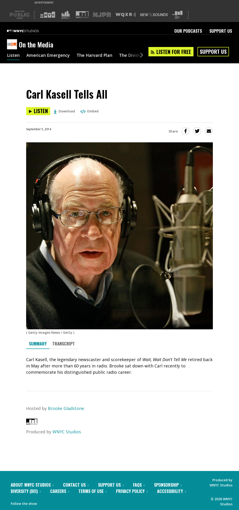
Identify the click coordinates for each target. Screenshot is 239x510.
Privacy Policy (132, 491)
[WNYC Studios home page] (28, 31)
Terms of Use (92, 491)
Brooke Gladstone (66, 408)
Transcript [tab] (63, 344)
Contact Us (76, 485)
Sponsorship (168, 485)
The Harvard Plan (94, 56)
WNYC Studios (67, 432)
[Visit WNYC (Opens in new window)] (47, 15)
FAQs (139, 485)
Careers (59, 491)
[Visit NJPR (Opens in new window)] (102, 14)
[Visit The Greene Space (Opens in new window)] (177, 15)
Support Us (220, 31)
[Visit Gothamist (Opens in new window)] (65, 15)
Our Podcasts (188, 31)
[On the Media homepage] (13, 44)
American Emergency (48, 56)
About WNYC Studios (32, 485)
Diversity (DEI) (26, 491)
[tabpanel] (119, 365)
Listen (13, 56)
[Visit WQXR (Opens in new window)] (125, 15)
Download (64, 111)
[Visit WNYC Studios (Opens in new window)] (82, 14)
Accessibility (171, 491)
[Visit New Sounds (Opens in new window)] (154, 14)
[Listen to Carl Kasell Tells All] (38, 111)
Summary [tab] (38, 344)
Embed (89, 111)
